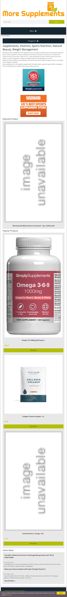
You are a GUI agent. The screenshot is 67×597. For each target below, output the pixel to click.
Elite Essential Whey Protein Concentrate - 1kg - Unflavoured (33, 175)
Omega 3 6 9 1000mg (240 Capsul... (33, 340)
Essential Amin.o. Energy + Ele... (33, 534)
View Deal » (33, 350)
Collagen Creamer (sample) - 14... (33, 416)
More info (8, 595)
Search (57, 22)
